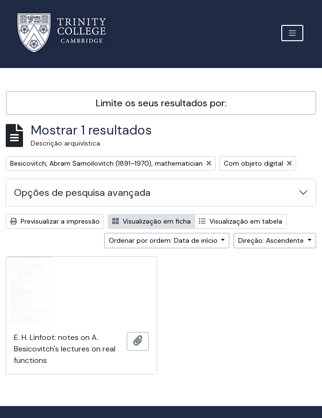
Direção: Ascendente (272, 240)
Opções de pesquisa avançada (82, 192)
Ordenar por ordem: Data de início (164, 240)
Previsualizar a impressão (55, 221)
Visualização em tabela (240, 221)
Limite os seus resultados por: (161, 103)
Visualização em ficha (151, 221)
